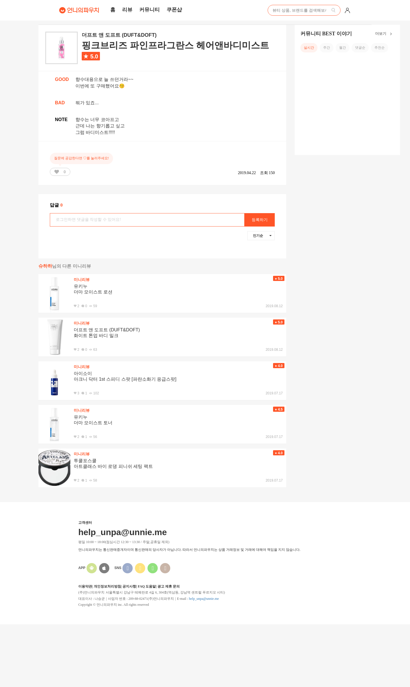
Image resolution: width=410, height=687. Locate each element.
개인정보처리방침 (107, 586)
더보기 (384, 33)
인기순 (262, 236)
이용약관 (85, 586)
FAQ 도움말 (147, 586)
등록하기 (260, 220)
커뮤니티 (149, 10)
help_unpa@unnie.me (204, 599)
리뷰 (127, 10)
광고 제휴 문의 (168, 586)
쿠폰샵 (174, 10)
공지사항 (129, 586)
